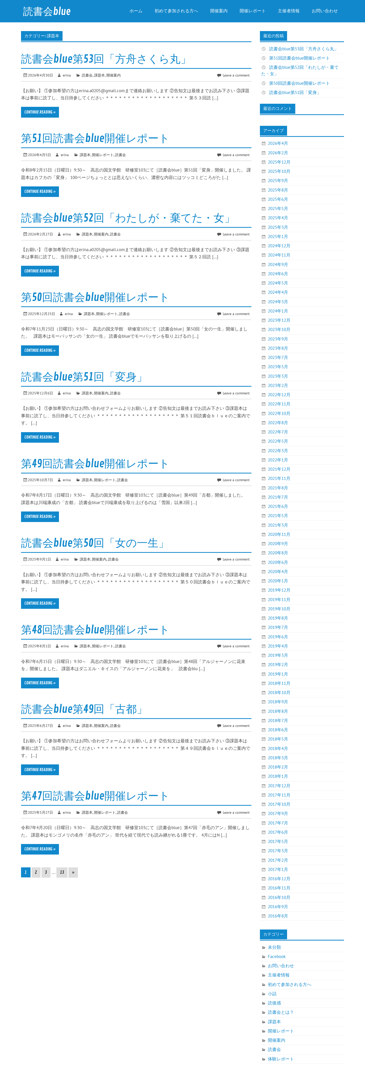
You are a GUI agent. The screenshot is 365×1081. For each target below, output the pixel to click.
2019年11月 (279, 599)
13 (62, 872)
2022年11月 (279, 404)
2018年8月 (278, 711)
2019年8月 (278, 618)
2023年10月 (279, 329)
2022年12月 (279, 394)
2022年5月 (278, 441)
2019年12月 (279, 590)
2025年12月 (279, 162)
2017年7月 (278, 823)
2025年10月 (279, 171)
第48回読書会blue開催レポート (95, 630)
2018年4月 (278, 748)
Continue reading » (40, 112)
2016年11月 (279, 888)
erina (67, 75)
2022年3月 (278, 450)
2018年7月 (278, 720)
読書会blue (47, 11)
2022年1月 (278, 460)
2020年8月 (278, 553)
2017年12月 (279, 786)
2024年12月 (279, 246)
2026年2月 (278, 153)
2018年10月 (279, 692)
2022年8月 (278, 422)
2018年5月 (278, 739)
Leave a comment (236, 75)
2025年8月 (278, 190)
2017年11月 (279, 795)
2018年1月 (278, 776)
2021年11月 (279, 478)
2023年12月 (279, 320)
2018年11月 (279, 683)
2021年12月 (279, 469)
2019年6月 (278, 637)
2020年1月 (278, 581)
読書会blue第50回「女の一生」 (95, 543)
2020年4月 (278, 571)
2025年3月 (278, 227)
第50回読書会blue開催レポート (95, 297)
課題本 (99, 75)
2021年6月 (278, 506)
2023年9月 (278, 339)
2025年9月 (278, 180)
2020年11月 (279, 534)
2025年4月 (278, 218)
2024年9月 (278, 264)
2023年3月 (278, 376)
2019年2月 (278, 664)
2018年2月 (278, 767)
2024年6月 (278, 274)
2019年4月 (278, 646)
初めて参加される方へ (176, 11)
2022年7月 (278, 432)
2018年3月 (278, 758)
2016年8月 (278, 916)
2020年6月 (278, 562)
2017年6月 (278, 832)
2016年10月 (279, 897)
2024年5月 (278, 283)
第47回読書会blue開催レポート (95, 796)
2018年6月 (278, 730)
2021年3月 (278, 525)
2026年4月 (278, 143)
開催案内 (219, 11)
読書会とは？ (281, 1012)
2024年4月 (278, 292)
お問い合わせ (325, 11)
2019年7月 (278, 627)
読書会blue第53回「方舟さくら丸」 (106, 59)
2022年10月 (279, 413)
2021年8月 (278, 488)
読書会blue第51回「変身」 (84, 377)
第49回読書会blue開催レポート (95, 464)
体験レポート (281, 1059)
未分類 (274, 947)
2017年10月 (279, 804)
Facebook (277, 956)
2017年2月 (278, 860)
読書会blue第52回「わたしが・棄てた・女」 (128, 218)
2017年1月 (278, 869)
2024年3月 (278, 302)
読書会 (87, 75)
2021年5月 (278, 515)
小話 (272, 994)
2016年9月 (278, 906)
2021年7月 (278, 497)
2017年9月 (278, 813)
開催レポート (253, 11)
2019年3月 (278, 655)
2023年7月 (278, 357)
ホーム (136, 11)
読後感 (274, 1003)
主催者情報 (289, 11)
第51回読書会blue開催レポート (95, 138)
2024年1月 (278, 311)
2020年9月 (278, 543)
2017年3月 (278, 851)
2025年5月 (278, 208)
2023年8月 (278, 348)
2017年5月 (278, 841)
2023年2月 (278, 385)
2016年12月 (279, 878)
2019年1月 (278, 674)
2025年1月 (278, 236)
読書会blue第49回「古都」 (84, 709)
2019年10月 (279, 609)
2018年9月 (278, 702)
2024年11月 (279, 255)
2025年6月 (278, 199)
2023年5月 (278, 366)
